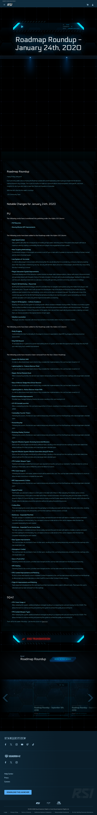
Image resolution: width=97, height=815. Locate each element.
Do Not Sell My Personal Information (82, 812)
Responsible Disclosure (62, 812)
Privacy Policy (14, 812)
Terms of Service (26, 812)
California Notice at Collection (43, 812)
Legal (5, 812)
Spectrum (45, 621)
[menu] (4, 5)
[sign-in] (93, 5)
